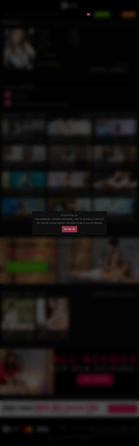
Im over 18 (69, 229)
